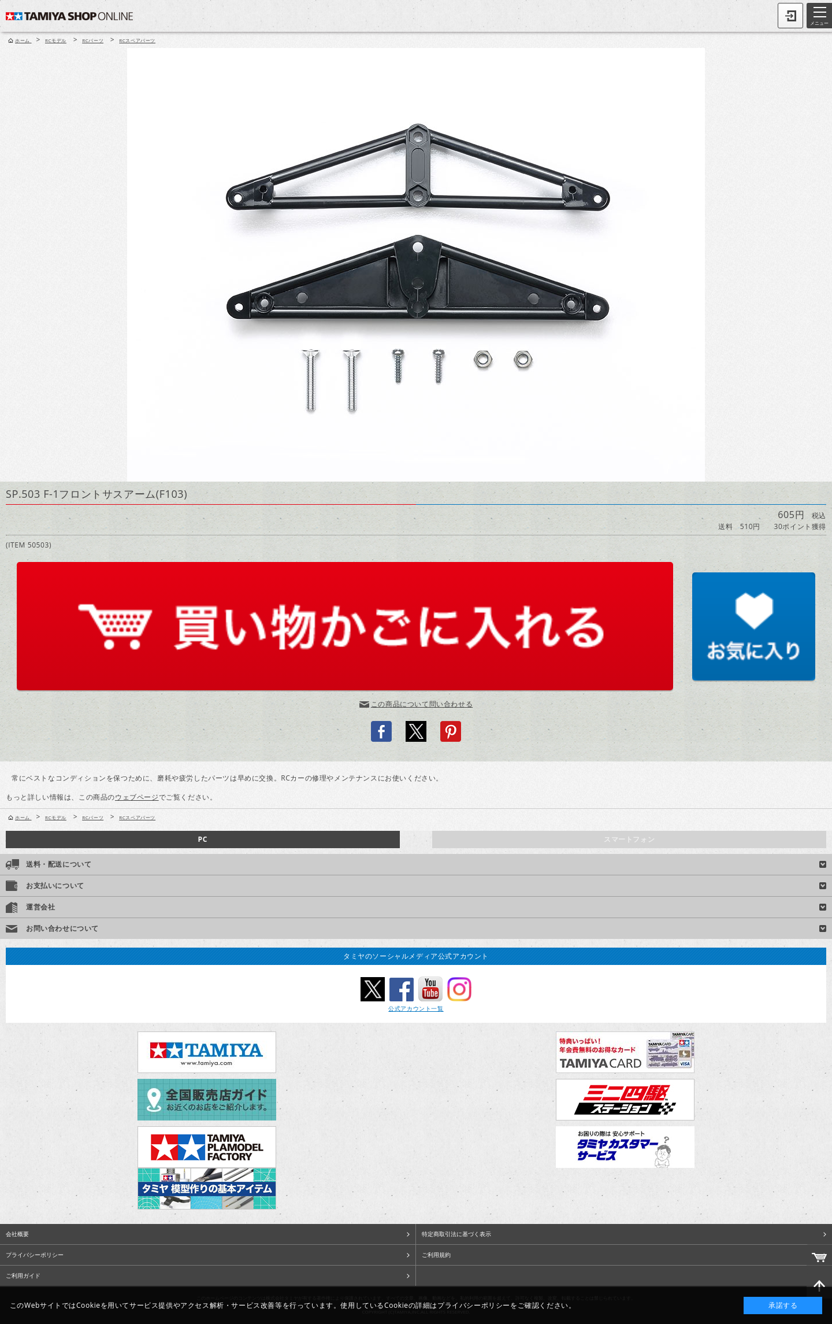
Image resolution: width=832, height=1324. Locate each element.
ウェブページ (137, 797)
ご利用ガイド (23, 1275)
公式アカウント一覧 (415, 1008)
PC (202, 839)
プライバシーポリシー (35, 1255)
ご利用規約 (436, 1255)
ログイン (790, 15)
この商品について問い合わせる (422, 704)
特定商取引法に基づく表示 (456, 1234)
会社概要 (17, 1234)
